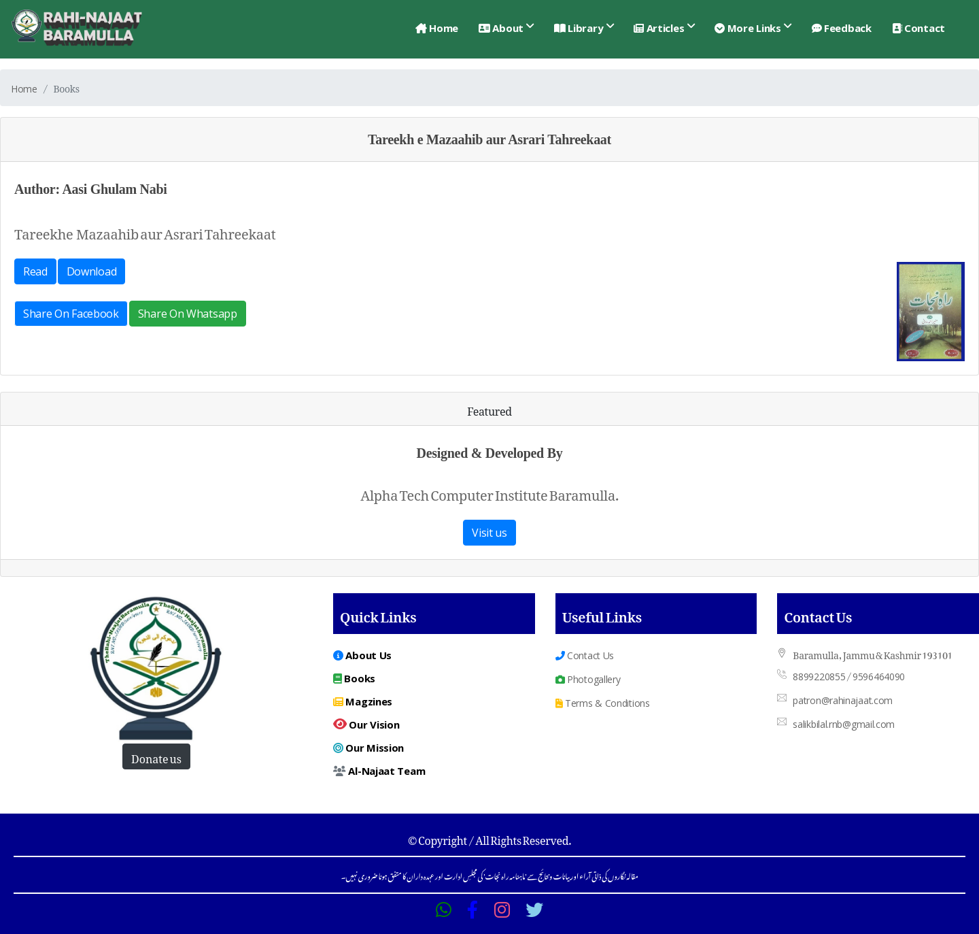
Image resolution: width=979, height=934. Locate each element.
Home (436, 28)
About (501, 28)
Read (35, 271)
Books (354, 678)
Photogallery (588, 679)
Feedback (842, 28)
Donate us (156, 756)
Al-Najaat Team (379, 771)
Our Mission (368, 747)
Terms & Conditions (602, 703)
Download (92, 271)
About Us (362, 655)
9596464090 (879, 676)
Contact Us (584, 655)
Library (578, 28)
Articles (659, 28)
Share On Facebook (71, 313)
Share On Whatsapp (187, 313)
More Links (747, 28)
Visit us (489, 532)
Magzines (362, 701)
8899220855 (819, 676)
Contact (918, 28)
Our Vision (366, 724)
